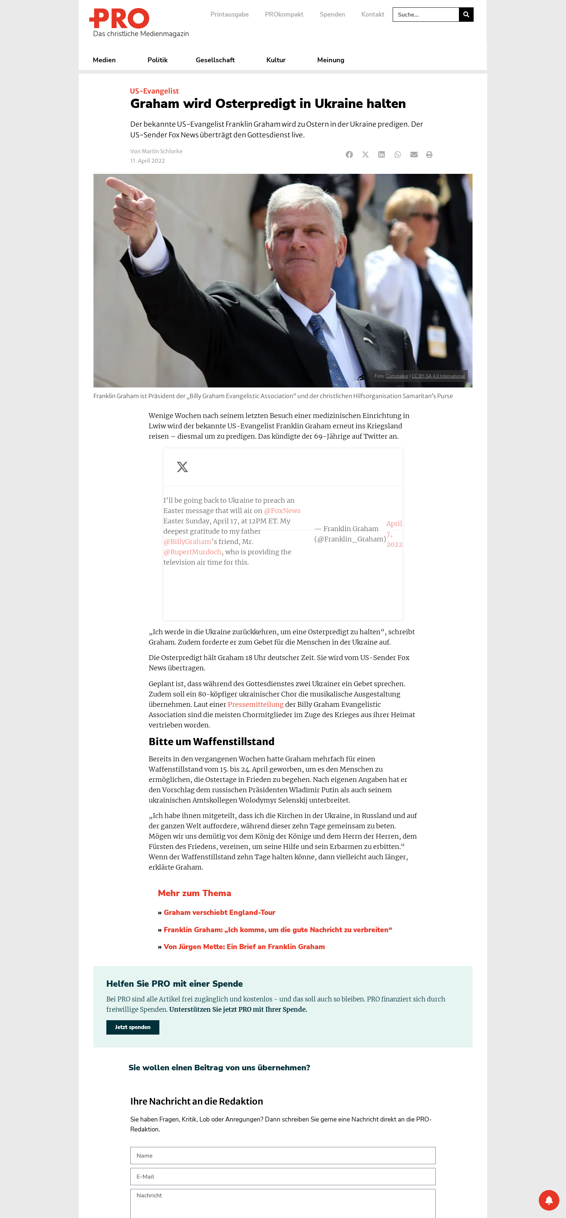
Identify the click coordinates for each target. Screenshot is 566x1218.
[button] (349, 155)
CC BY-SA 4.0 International (438, 376)
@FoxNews (181, 464)
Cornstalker (397, 376)
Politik (158, 60)
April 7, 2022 (323, 500)
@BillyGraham (220, 474)
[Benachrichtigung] (549, 1200)
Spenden (332, 14)
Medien (106, 60)
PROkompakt (284, 14)
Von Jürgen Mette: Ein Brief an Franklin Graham (244, 831)
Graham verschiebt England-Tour (219, 797)
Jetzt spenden (133, 911)
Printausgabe (230, 14)
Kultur (277, 60)
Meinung (332, 60)
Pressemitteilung (256, 589)
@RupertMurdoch (317, 474)
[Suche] (466, 14)
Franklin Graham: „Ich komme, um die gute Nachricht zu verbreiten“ (278, 814)
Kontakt (373, 14)
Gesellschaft (217, 60)
